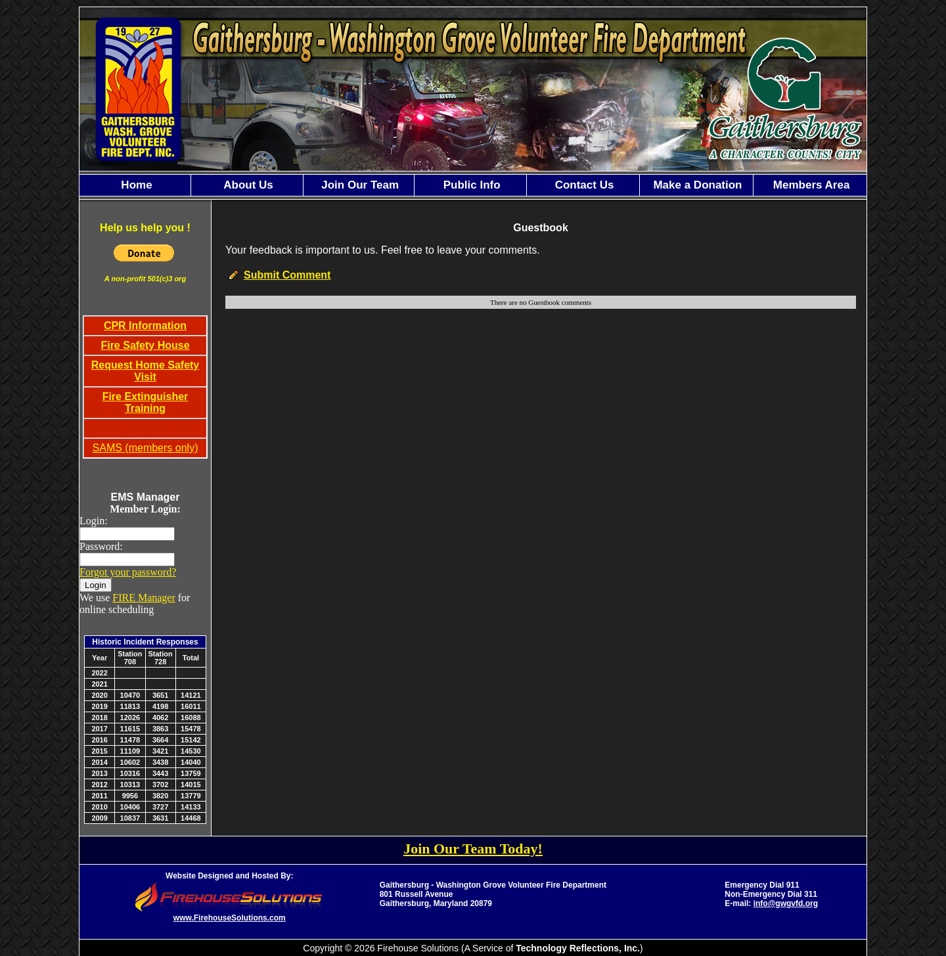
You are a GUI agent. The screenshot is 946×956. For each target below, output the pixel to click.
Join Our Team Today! (473, 848)
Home (135, 185)
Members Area (809, 185)
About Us (247, 185)
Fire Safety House (145, 345)
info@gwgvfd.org (786, 903)
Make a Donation (696, 185)
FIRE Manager (143, 597)
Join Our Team (359, 185)
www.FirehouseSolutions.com (229, 917)
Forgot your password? (127, 572)
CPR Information (145, 325)
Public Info (470, 185)
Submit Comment (287, 275)
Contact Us (583, 185)
